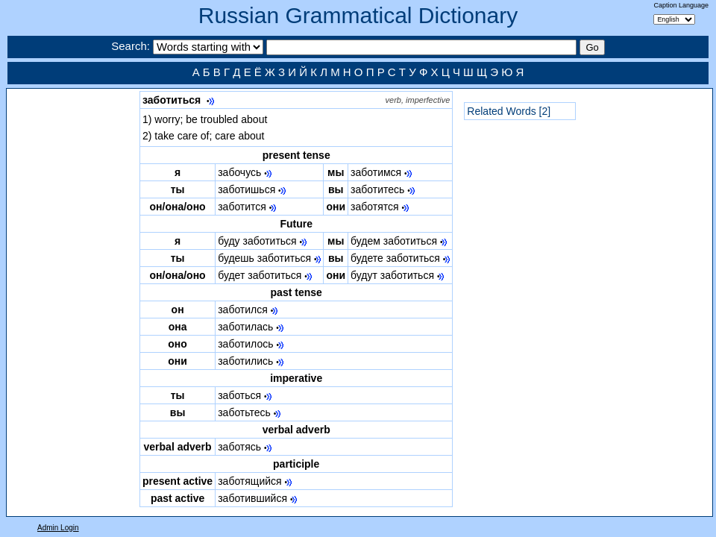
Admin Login (58, 528)
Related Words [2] (508, 111)
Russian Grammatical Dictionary (358, 15)
